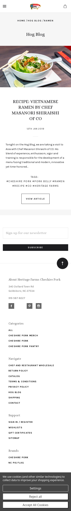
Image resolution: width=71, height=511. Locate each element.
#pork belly (41, 181)
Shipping (14, 397)
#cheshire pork (19, 181)
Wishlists (15, 427)
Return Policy (18, 370)
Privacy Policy (19, 386)
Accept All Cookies (35, 505)
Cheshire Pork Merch (23, 335)
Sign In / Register (21, 422)
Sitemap (14, 438)
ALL (11, 330)
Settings (35, 488)
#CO (29, 185)
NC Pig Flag (16, 462)
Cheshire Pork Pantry (24, 346)
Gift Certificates (20, 432)
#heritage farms (46, 185)
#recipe (18, 185)
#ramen (58, 181)
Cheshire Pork (19, 340)
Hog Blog (15, 392)
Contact (14, 403)
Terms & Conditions (23, 381)
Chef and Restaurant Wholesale (31, 365)
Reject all (35, 497)
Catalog (14, 376)
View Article (35, 198)
